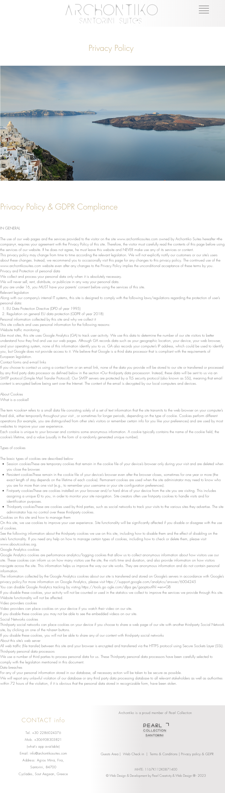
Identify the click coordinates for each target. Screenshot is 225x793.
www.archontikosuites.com (137, 238)
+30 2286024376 (46, 732)
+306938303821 (48, 739)
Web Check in (133, 754)
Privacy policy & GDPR (198, 754)
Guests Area (109, 754)
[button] (204, 9)
